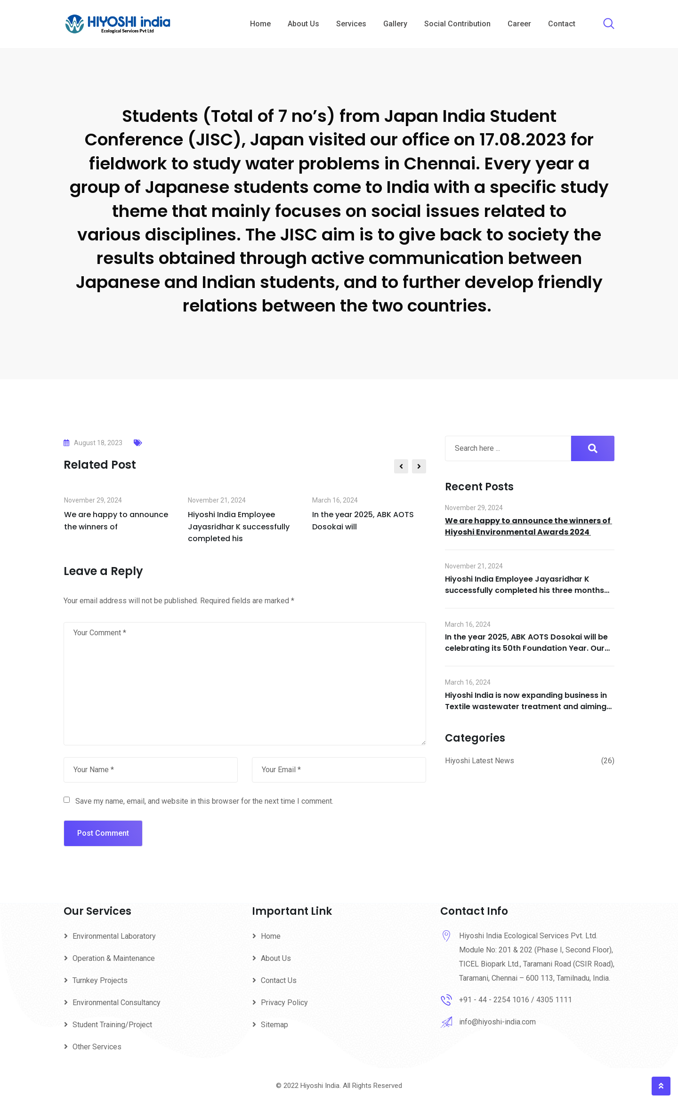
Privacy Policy (284, 1002)
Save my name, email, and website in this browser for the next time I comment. (204, 801)
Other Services (97, 1046)
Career (519, 23)
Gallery (395, 23)
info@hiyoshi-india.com (497, 1021)
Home (260, 23)
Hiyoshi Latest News (479, 760)
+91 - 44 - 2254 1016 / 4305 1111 (515, 999)
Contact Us (279, 980)
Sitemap (274, 1024)
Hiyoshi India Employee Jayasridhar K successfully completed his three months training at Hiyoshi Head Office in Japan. (524, 590)
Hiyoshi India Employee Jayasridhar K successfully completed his (239, 526)
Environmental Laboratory (114, 936)
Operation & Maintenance (114, 958)
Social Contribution (457, 23)
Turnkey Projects (100, 980)
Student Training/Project (112, 1024)
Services (351, 23)
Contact (561, 23)
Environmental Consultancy (117, 1002)
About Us (303, 23)
